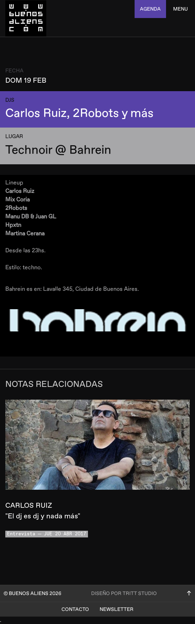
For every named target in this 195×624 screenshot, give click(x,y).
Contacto (75, 609)
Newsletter (117, 609)
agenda (150, 9)
